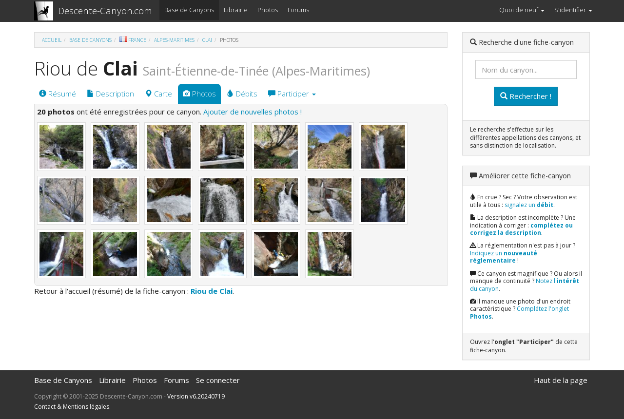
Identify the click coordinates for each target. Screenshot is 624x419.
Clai (207, 40)
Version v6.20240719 (196, 396)
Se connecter (218, 380)
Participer (292, 93)
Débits (242, 93)
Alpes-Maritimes (174, 40)
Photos (267, 9)
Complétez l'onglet (519, 313)
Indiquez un (503, 257)
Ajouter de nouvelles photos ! (252, 111)
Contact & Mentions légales (71, 406)
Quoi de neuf (522, 9)
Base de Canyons (189, 9)
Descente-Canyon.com (105, 10)
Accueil (51, 40)
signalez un (529, 205)
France (132, 40)
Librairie (236, 9)
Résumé (57, 93)
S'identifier (573, 9)
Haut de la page (560, 380)
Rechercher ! (525, 96)
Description (110, 93)
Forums (298, 9)
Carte (158, 93)
